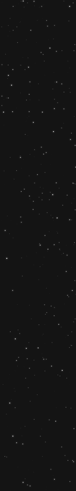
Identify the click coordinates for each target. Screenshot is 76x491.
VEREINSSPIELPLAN (38, 280)
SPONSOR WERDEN (47, 276)
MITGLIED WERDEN (27, 276)
